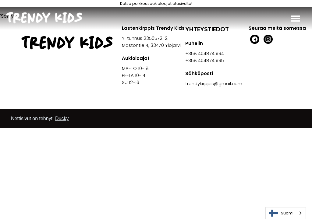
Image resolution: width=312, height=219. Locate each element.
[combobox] (285, 213)
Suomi (281, 213)
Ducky (62, 118)
